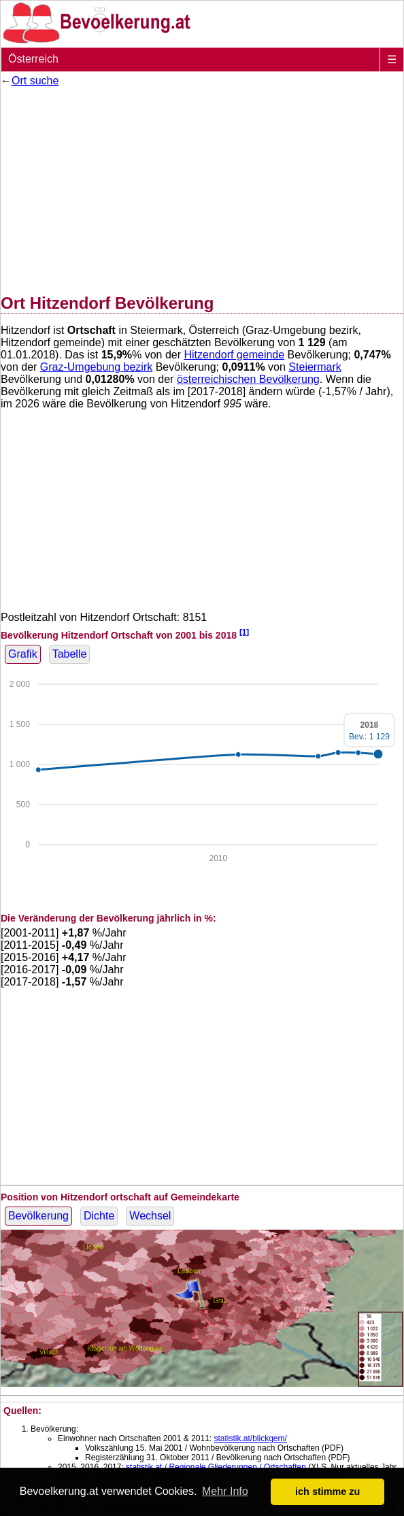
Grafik (22, 654)
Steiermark (314, 367)
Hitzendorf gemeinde (234, 354)
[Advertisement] (202, 187)
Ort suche (35, 80)
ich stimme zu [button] (327, 1491)
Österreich (33, 59)
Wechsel (150, 1216)
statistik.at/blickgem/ (250, 1438)
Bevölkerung (38, 1216)
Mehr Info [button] (225, 1491)
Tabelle (69, 654)
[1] (244, 631)
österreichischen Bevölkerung (248, 379)
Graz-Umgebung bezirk (96, 367)
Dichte (99, 1216)
